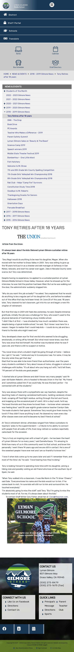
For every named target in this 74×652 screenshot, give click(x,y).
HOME (6, 74)
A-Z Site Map (55, 648)
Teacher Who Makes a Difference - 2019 (25, 133)
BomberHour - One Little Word (21, 157)
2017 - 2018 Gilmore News (18, 212)
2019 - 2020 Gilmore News (18, 108)
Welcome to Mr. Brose (17, 166)
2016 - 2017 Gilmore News (18, 216)
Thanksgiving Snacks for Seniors (22, 195)
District (13, 15)
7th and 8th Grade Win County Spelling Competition (30, 170)
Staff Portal (14, 23)
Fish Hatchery (13, 162)
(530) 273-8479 (49, 582)
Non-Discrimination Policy (23, 648)
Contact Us (14, 609)
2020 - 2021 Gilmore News (18, 103)
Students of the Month (16, 91)
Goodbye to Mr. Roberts (17, 191)
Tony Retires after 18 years (19, 116)
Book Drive (12, 124)
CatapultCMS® (32, 645)
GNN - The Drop (14, 120)
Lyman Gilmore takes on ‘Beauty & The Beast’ (27, 141)
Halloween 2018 (14, 199)
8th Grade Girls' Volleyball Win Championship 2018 (29, 178)
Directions (13, 605)
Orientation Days (15, 203)
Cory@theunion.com (58, 497)
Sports (48, 614)
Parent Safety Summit (17, 137)
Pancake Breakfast (16, 208)
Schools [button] (13, 31)
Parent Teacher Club (63, 605)
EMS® (40, 645)
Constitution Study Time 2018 (21, 187)
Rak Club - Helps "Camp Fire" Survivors (24, 183)
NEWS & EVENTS (19, 74)
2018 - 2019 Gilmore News (41, 74)
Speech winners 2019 (17, 149)
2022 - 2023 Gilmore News (18, 95)
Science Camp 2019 (16, 145)
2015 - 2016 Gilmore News (18, 220)
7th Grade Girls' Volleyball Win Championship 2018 (29, 174)
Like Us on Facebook (18, 601)
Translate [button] (14, 39)
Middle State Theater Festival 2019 (23, 153)
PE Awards (12, 128)
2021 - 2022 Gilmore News (18, 99)
